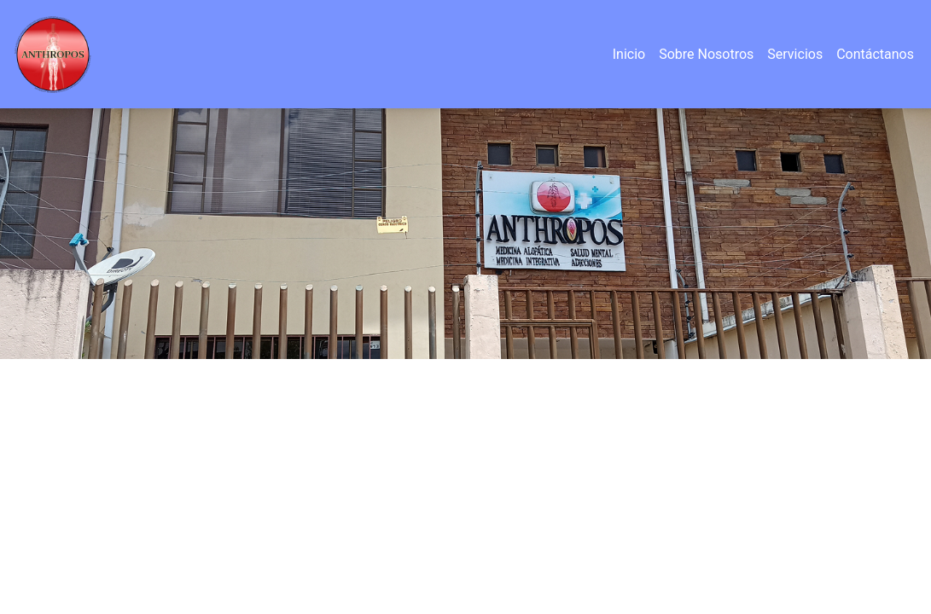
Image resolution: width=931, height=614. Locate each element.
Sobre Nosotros (706, 54)
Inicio (629, 54)
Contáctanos (875, 54)
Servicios (795, 54)
